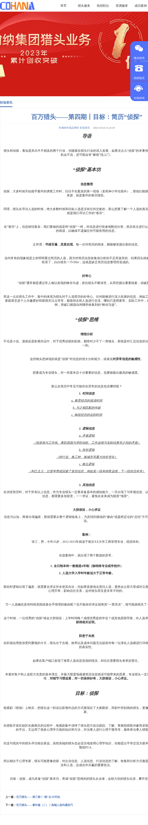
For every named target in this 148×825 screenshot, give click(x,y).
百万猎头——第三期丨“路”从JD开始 (38, 797)
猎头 (7, 150)
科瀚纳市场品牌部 (69, 127)
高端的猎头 (66, 743)
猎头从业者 (97, 778)
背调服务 (122, 6)
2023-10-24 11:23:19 (102, 127)
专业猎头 (51, 372)
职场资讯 (6, 102)
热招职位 (103, 6)
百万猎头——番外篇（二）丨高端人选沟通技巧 (44, 805)
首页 (63, 6)
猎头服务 (84, 6)
